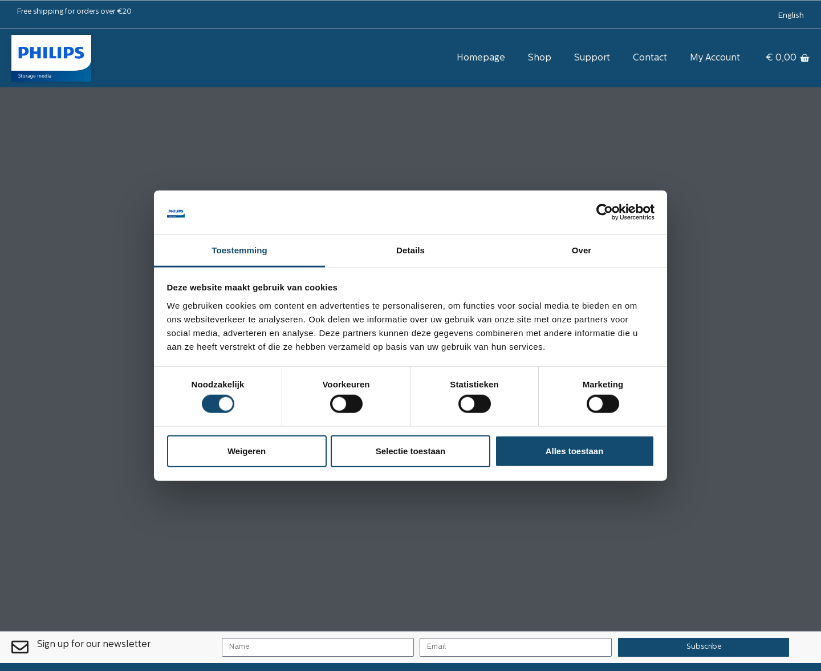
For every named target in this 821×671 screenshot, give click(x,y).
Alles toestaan (575, 450)
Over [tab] (582, 250)
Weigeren (246, 450)
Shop (539, 58)
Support (592, 58)
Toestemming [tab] (239, 250)
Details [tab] (410, 250)
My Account (715, 58)
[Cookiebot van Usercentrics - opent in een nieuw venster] (605, 212)
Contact (650, 58)
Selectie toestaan (411, 450)
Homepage (481, 58)
